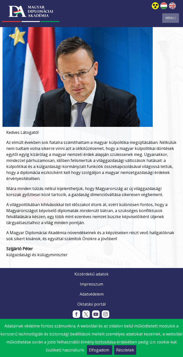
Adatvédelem (92, 294)
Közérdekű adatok (91, 274)
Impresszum (91, 284)
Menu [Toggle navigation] (170, 18)
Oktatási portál (91, 304)
